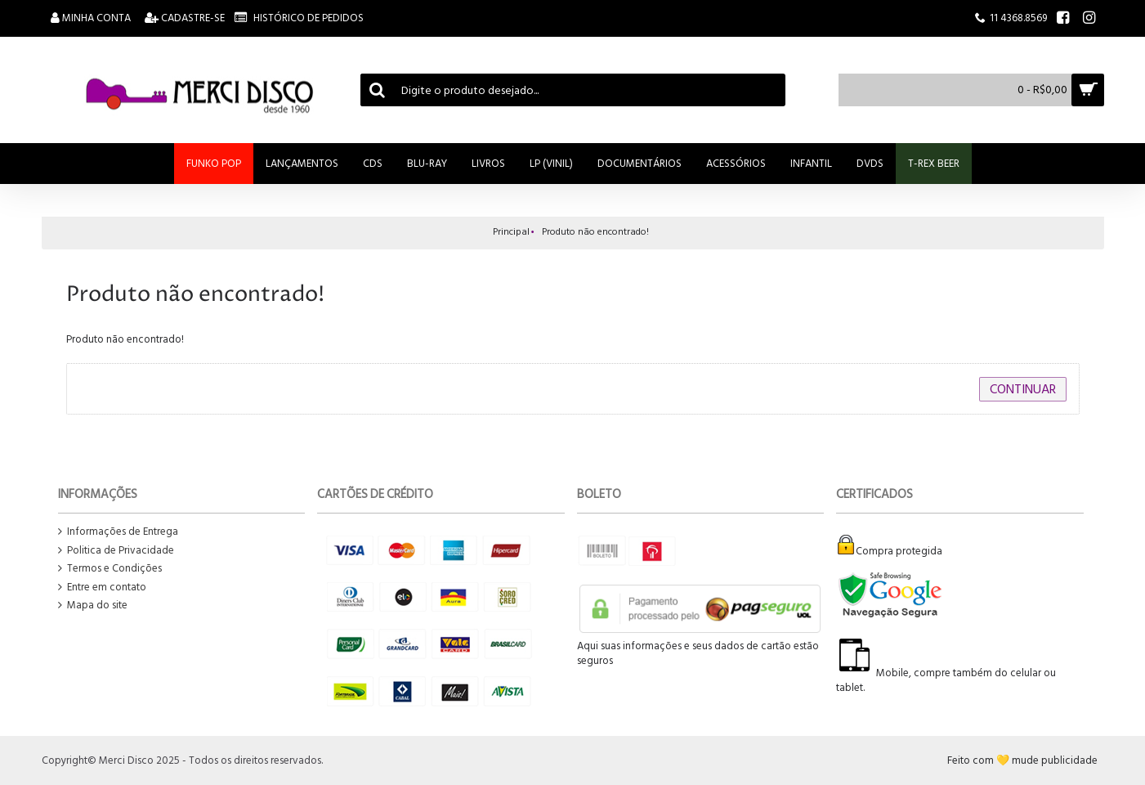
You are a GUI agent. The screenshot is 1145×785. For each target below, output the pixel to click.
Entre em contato (102, 587)
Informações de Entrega (118, 532)
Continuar (1023, 389)
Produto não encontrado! (595, 232)
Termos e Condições (110, 568)
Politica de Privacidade (116, 550)
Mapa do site (92, 605)
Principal (511, 232)
